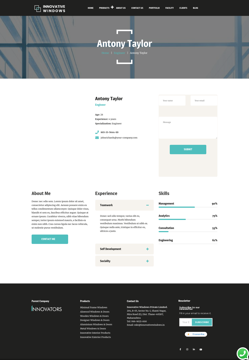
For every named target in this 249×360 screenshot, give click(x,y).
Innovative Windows (55, 358)
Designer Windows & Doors (94, 320)
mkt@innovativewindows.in (149, 324)
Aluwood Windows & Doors (94, 311)
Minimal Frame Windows (93, 307)
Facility (164, 358)
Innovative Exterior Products (95, 337)
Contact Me (48, 239)
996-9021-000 (139, 321)
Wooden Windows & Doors (94, 316)
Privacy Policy (117, 358)
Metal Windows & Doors (93, 328)
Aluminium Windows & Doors (96, 324)
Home (104, 358)
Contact (142, 358)
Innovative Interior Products (95, 332)
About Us (131, 358)
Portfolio (153, 358)
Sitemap (174, 358)
